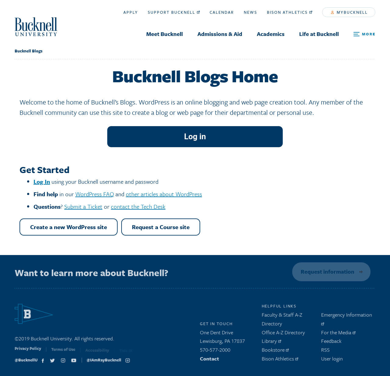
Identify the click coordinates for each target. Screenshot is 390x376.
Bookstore (275, 351)
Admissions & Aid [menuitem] (219, 34)
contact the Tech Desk (138, 206)
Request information (326, 271)
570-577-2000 (215, 351)
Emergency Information (346, 319)
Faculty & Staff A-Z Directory (282, 320)
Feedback (331, 342)
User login (332, 360)
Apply (130, 12)
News (250, 12)
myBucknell (349, 12)
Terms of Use (63, 352)
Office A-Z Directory (283, 334)
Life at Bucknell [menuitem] (319, 34)
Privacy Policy (28, 351)
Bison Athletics (289, 12)
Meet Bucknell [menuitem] (164, 34)
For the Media (338, 334)
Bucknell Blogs (28, 51)
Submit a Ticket (83, 206)
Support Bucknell (174, 12)
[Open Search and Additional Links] (364, 34)
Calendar (222, 12)
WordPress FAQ (94, 194)
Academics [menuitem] (271, 34)
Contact (209, 360)
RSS (325, 351)
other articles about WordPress (164, 194)
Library (271, 342)
